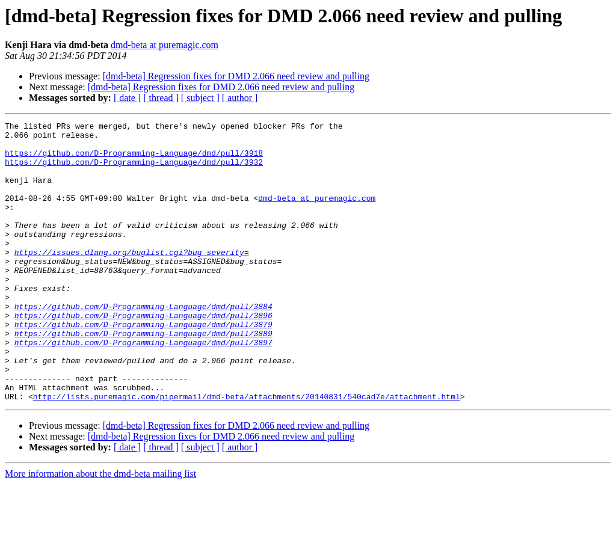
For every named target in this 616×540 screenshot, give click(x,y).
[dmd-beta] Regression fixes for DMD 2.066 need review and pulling (236, 76)
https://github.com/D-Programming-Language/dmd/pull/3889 (143, 376)
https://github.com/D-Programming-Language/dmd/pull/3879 (143, 365)
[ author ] (240, 98)
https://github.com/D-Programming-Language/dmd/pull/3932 (134, 170)
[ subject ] (200, 98)
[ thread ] (161, 98)
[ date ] (127, 98)
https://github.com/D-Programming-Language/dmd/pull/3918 (134, 160)
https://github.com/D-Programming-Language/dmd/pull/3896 (143, 354)
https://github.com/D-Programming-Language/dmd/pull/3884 (143, 344)
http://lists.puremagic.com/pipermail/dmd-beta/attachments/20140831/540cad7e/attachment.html (246, 452)
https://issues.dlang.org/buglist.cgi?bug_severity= (131, 279)
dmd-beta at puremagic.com (164, 45)
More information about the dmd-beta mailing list (100, 529)
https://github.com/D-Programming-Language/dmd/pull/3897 (143, 387)
